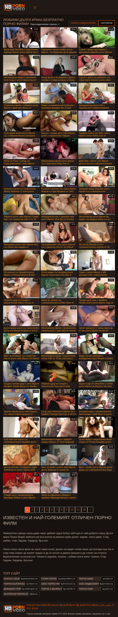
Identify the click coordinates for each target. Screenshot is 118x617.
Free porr (31, 605)
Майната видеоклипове (83, 23)
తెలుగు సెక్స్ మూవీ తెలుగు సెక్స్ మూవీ (68, 605)
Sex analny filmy (44, 605)
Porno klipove (92, 605)
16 (84, 509)
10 (72, 509)
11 (78, 509)
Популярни (106, 23)
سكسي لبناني (105, 605)
